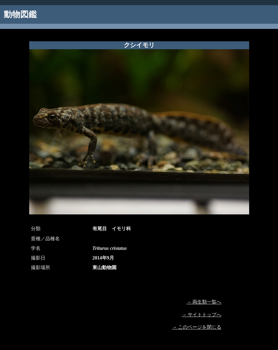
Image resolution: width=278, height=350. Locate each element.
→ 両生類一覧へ (204, 302)
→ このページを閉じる (197, 327)
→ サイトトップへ (202, 314)
